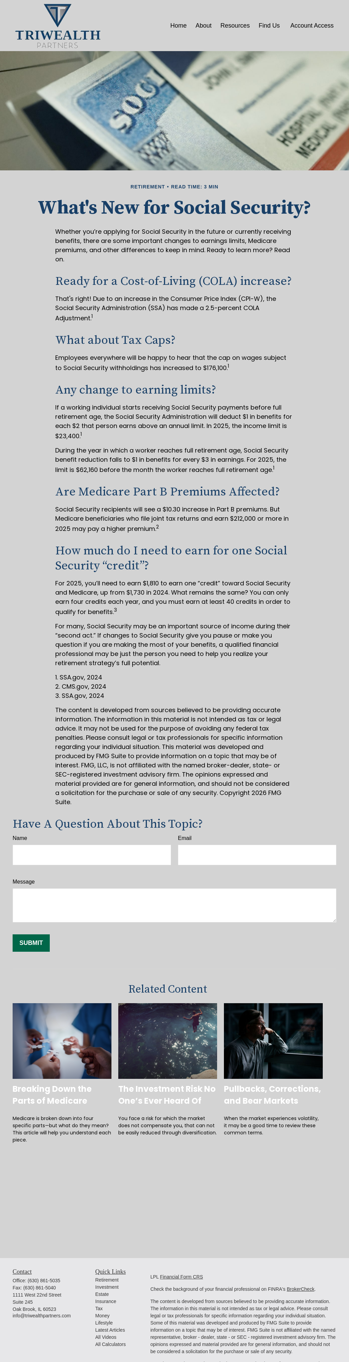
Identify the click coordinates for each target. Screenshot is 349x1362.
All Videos (106, 1337)
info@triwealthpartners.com (42, 1315)
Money (102, 1315)
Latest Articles (110, 1330)
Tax (99, 1308)
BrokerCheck (300, 1289)
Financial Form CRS (181, 1277)
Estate (102, 1294)
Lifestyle (104, 1323)
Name (20, 838)
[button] (178, 25)
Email (185, 838)
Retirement (107, 1280)
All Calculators (110, 1344)
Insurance (105, 1301)
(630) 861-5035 (44, 1280)
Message (24, 882)
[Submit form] (31, 943)
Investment (107, 1287)
